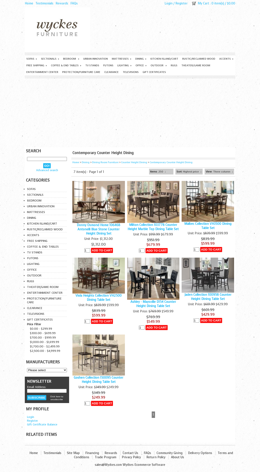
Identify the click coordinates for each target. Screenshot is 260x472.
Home (29, 3)
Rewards (62, 3)
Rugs (174, 65)
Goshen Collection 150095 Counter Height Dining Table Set (98, 380)
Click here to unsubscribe (56, 398)
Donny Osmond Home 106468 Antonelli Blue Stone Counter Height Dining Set (98, 229)
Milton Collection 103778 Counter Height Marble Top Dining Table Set (153, 227)
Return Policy (155, 457)
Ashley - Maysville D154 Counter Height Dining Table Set (153, 304)
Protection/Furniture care (81, 72)
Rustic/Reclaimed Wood (198, 59)
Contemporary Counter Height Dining (171, 162)
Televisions (131, 72)
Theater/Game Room (195, 65)
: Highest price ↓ (189, 171)
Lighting (124, 65)
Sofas (31, 59)
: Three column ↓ (219, 171)
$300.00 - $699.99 (43, 333)
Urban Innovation (95, 59)
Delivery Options (200, 453)
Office (141, 65)
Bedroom (71, 59)
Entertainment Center (42, 72)
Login (169, 3)
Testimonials (44, 3)
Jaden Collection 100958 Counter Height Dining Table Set (207, 297)
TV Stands (92, 65)
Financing (92, 453)
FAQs (74, 3)
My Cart (203, 3)
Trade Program (105, 457)
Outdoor (159, 65)
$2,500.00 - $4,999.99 (45, 351)
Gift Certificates (154, 72)
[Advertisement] (130, 112)
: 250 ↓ (158, 171)
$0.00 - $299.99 (41, 329)
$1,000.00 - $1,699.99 (44, 342)
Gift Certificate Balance (42, 424)
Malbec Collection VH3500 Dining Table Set (207, 226)
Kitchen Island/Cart (164, 59)
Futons (108, 65)
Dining (140, 59)
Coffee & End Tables (66, 65)
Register (181, 3)
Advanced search (47, 170)
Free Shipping (36, 65)
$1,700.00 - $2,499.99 (45, 346)
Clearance (111, 72)
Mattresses (121, 59)
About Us (177, 457)
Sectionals (50, 59)
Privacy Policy (131, 457)
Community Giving (169, 453)
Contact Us (130, 453)
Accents (226, 59)
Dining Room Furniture (105, 162)
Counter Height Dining (134, 162)
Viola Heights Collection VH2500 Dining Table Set (99, 298)
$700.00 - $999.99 (43, 337)
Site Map (73, 453)
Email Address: (36, 387)
